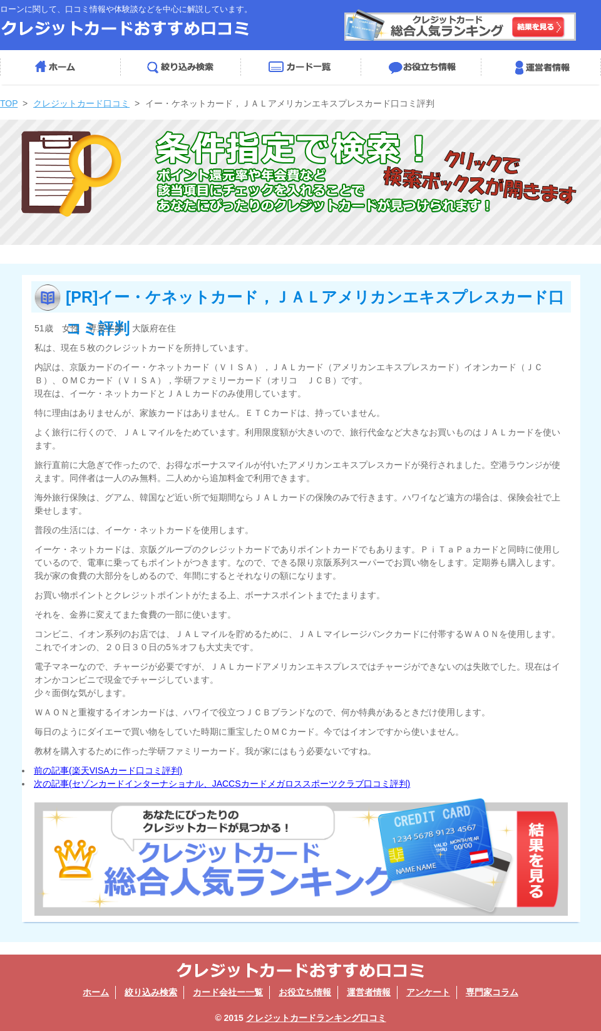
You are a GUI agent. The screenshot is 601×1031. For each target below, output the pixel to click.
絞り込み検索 (180, 67)
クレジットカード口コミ (81, 103)
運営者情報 (541, 67)
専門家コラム (492, 992)
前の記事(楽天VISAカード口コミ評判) (108, 770)
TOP (9, 103)
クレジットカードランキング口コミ (316, 1018)
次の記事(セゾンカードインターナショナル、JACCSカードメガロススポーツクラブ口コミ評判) (222, 784)
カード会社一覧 (300, 67)
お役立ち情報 (421, 67)
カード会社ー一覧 (228, 992)
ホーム (60, 67)
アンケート (428, 992)
